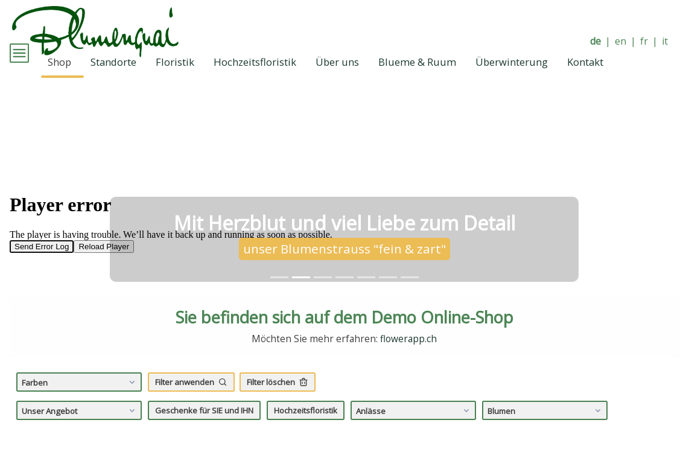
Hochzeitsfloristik (305, 426)
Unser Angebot (80, 427)
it (665, 41)
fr (644, 41)
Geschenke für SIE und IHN (204, 426)
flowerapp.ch (408, 355)
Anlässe (414, 427)
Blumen (546, 427)
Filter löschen (277, 398)
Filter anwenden (191, 398)
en (620, 41)
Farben (80, 399)
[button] (60, 207)
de (595, 41)
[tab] (279, 294)
